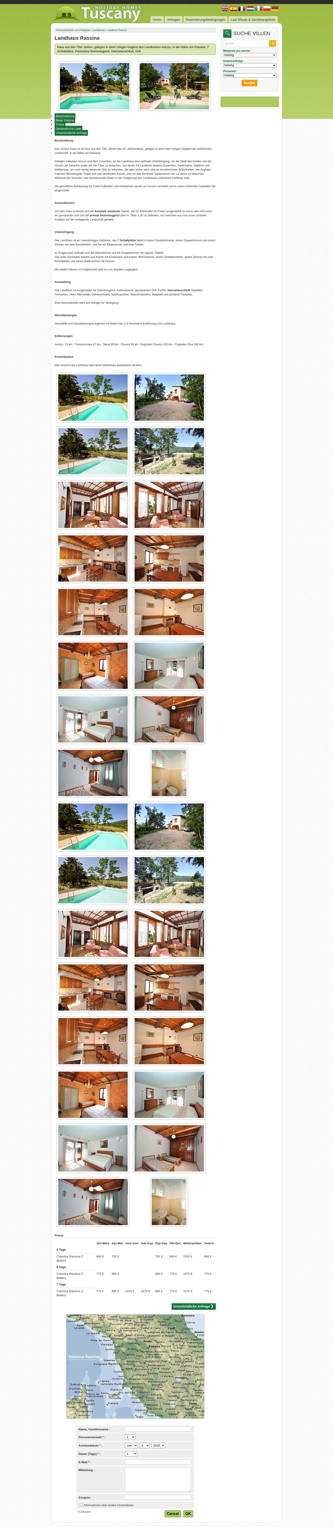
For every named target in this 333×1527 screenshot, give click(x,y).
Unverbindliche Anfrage (71, 133)
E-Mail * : (85, 1462)
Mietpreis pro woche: (237, 50)
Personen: (230, 71)
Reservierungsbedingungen (205, 19)
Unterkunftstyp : (234, 61)
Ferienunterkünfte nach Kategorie (73, 30)
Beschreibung (65, 116)
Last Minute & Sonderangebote (253, 19)
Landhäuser (99, 30)
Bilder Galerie (65, 120)
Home (157, 19)
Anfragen (173, 19)
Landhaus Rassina (117, 30)
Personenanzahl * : (92, 1437)
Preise (60, 124)
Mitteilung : (87, 1470)
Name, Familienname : (94, 1429)
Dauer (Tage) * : (90, 1454)
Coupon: (85, 1497)
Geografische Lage (68, 128)
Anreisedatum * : (90, 1445)
